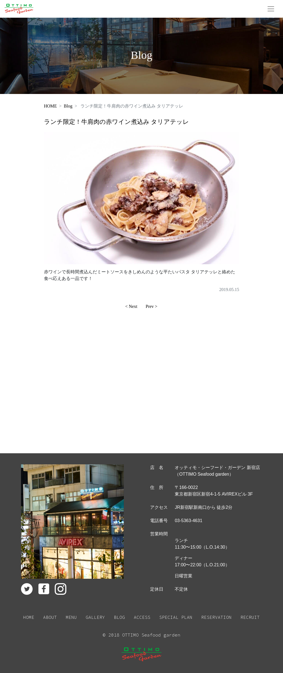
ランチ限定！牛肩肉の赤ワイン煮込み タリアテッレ (116, 121)
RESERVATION (216, 617)
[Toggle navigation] (271, 8)
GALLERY (95, 617)
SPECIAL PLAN (175, 617)
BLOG (119, 617)
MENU (71, 617)
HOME (50, 106)
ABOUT (50, 617)
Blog (68, 106)
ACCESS (142, 617)
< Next (131, 306)
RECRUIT (250, 617)
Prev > (151, 306)
